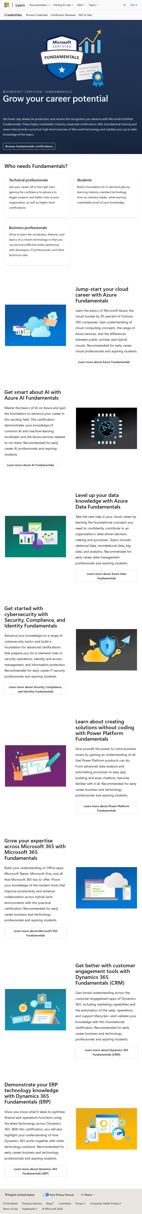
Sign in (134, 4)
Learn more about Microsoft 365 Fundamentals (36, 933)
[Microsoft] (6, 5)
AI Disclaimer (10, 1203)
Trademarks (28, 1208)
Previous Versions (32, 1203)
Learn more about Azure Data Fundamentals (106, 576)
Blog (48, 1203)
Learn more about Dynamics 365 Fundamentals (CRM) (106, 1052)
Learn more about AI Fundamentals (30, 465)
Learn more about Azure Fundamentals (104, 362)
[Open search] (124, 5)
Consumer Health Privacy (104, 1203)
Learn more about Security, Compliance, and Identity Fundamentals (35, 689)
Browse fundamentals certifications (29, 146)
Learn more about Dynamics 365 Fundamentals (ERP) (35, 1171)
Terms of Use (10, 1208)
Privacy (79, 1203)
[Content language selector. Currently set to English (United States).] (20, 1195)
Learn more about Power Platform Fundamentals (106, 808)
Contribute (65, 1203)
